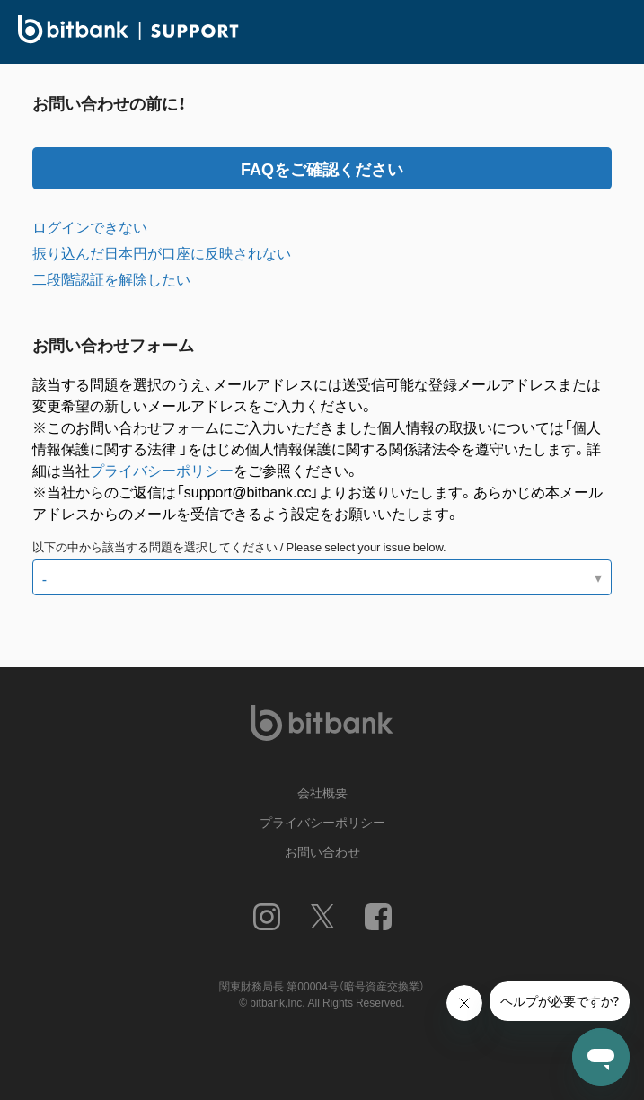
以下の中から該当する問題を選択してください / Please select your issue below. (239, 546)
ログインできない (89, 226)
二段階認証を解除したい (111, 278)
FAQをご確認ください (322, 168)
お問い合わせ (322, 851)
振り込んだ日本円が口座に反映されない (161, 252)
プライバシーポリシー (162, 469)
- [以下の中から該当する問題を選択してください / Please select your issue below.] (44, 578)
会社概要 (322, 792)
